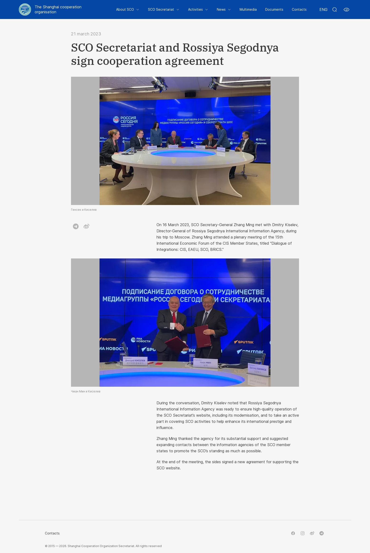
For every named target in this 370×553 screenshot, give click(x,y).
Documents (274, 9)
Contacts (299, 9)
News (221, 9)
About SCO (125, 9)
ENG (323, 9)
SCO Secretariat (161, 9)
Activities (195, 9)
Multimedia (248, 9)
